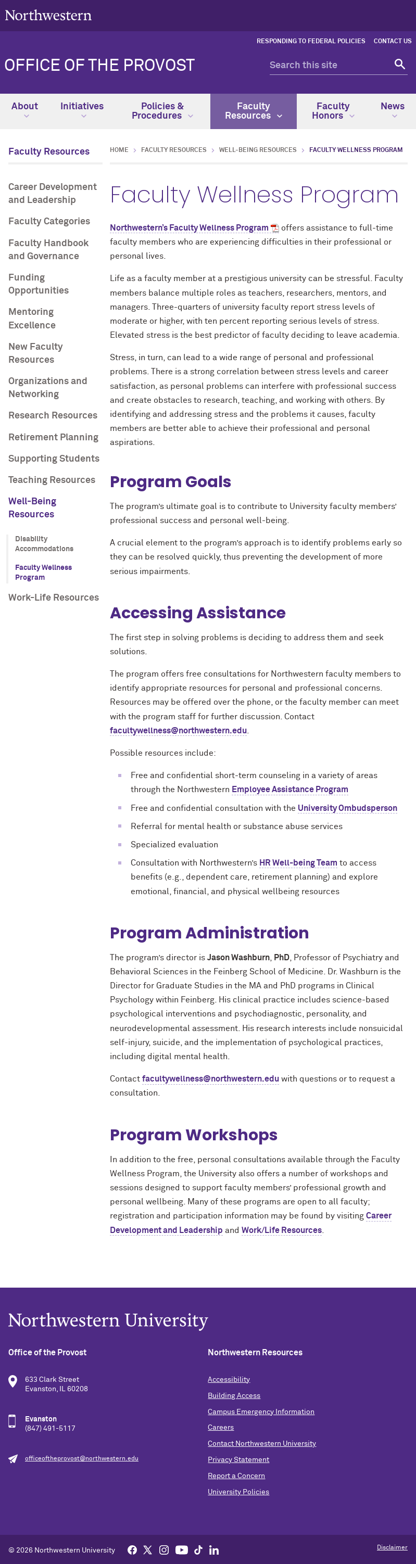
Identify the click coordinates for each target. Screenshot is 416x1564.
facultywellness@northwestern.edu (178, 731)
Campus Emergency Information (261, 1412)
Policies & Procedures (162, 111)
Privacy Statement (238, 1460)
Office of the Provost (99, 66)
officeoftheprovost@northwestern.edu (81, 1459)
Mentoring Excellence (32, 319)
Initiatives (82, 110)
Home (119, 150)
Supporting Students (53, 459)
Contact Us (393, 42)
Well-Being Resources (32, 508)
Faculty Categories (49, 221)
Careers (221, 1427)
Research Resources (52, 416)
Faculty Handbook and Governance (48, 250)
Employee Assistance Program (290, 789)
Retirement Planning (53, 437)
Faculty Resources (253, 111)
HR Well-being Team (298, 863)
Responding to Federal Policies (311, 42)
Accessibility (229, 1379)
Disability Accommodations (44, 544)
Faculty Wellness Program (43, 573)
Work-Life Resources (53, 598)
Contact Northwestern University (262, 1443)
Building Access (234, 1396)
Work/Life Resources (282, 1230)
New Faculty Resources (35, 353)
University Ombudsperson (347, 808)
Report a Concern (236, 1476)
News (393, 110)
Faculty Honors (333, 111)
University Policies (238, 1492)
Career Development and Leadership (52, 194)
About (24, 110)
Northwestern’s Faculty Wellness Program (189, 228)
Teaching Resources (51, 480)
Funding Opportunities (38, 284)
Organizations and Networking (47, 388)
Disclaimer (392, 1548)
